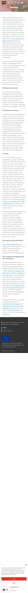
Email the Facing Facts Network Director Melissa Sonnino (13, 201)
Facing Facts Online (14, 28)
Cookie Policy (13, 590)
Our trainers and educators (11, 244)
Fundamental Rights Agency (11, 304)
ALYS (21, 350)
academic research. (13, 310)
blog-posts (5, 314)
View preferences (14, 587)
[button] (26, 565)
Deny (14, 583)
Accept (14, 578)
